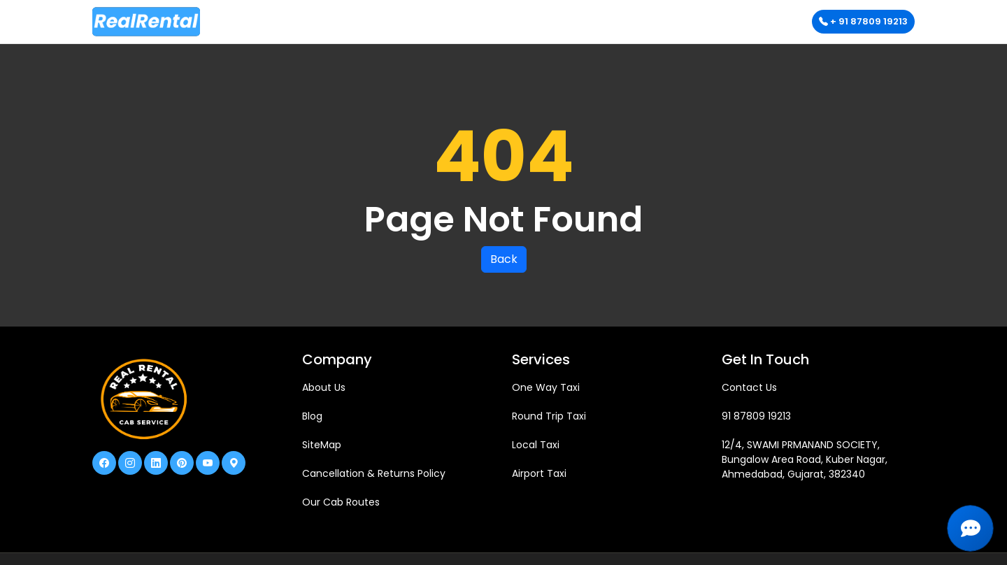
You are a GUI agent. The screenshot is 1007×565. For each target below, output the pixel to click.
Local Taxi (535, 445)
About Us (323, 387)
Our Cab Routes (341, 502)
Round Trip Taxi (549, 416)
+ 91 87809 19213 (863, 21)
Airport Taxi (539, 473)
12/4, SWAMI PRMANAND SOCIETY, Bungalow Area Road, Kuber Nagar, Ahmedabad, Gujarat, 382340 (804, 459)
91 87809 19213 (756, 416)
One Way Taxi (546, 387)
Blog (312, 416)
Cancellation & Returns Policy (373, 473)
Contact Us (749, 387)
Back (503, 259)
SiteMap (321, 445)
